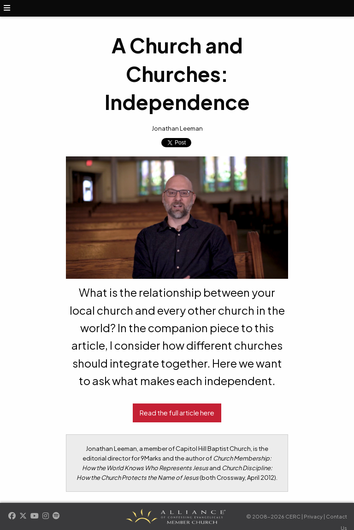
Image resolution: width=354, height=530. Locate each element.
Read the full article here (177, 413)
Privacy (313, 516)
